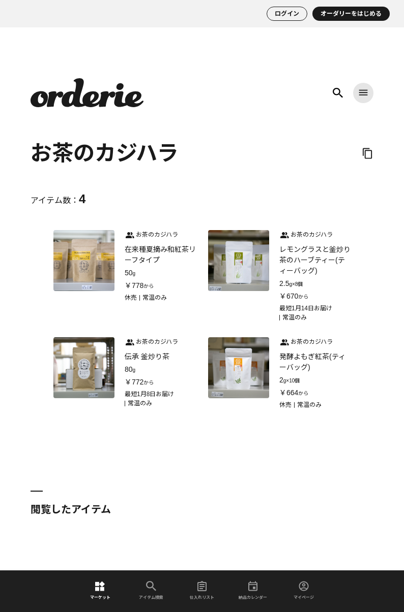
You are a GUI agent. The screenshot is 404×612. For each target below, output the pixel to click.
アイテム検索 (151, 590)
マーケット (100, 590)
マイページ (304, 590)
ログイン (287, 13)
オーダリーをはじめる (351, 13)
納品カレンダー (253, 590)
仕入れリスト (202, 590)
